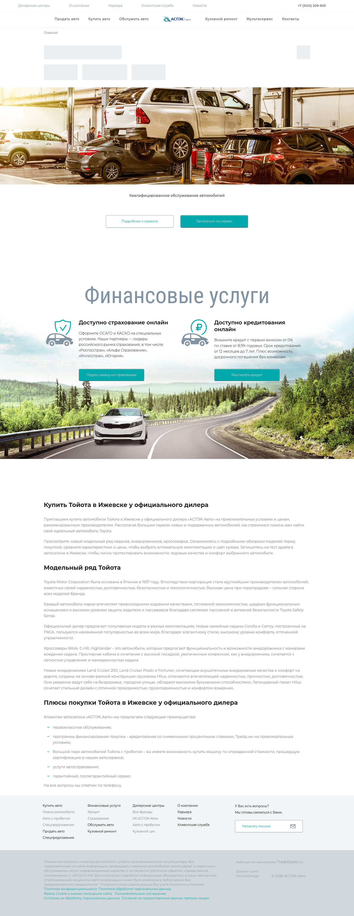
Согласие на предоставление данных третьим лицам (165, 898)
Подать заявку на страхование (111, 375)
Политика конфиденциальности (70, 889)
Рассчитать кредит (247, 375)
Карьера (115, 6)
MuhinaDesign (247, 876)
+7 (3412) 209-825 (312, 6)
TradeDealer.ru (290, 862)
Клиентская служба (158, 6)
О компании (79, 6)
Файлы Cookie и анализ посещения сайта (78, 894)
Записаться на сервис (214, 221)
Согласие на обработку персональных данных (82, 898)
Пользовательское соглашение (140, 894)
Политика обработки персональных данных (135, 889)
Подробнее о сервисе (140, 221)
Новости (200, 6)
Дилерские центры (34, 6)
